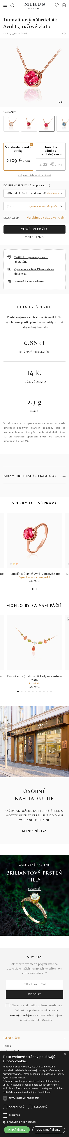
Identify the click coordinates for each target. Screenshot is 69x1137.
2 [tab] (36, 589)
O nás (7, 1046)
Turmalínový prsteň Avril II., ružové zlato (34, 574)
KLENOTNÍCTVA (34, 831)
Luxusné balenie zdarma (29, 281)
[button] (34, 1122)
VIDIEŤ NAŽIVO (34, 237)
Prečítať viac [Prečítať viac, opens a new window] (44, 1092)
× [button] (64, 1054)
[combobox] (34, 193)
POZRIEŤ (34, 889)
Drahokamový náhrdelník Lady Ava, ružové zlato (34, 678)
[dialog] (34, 1094)
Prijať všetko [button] (17, 1129)
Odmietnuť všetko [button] (48, 1129)
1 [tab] (32, 589)
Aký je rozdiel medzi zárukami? (34, 175)
